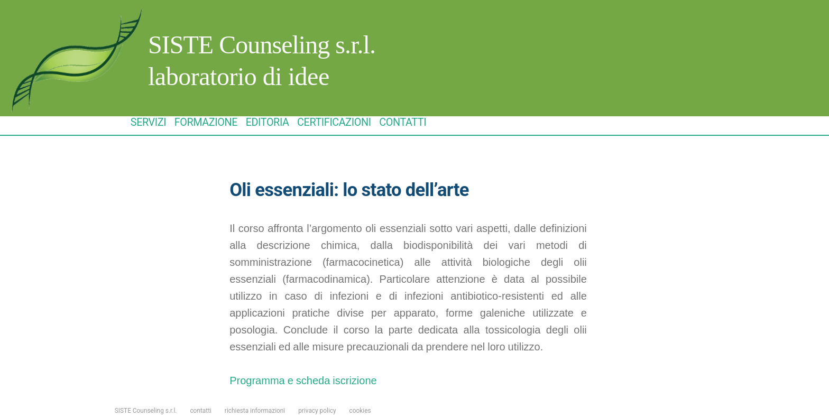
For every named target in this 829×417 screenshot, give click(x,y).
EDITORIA (267, 122)
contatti (200, 410)
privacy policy (317, 410)
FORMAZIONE (205, 122)
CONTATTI (402, 122)
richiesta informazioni (255, 410)
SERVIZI (148, 122)
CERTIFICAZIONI (334, 122)
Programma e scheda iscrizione (302, 380)
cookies (360, 410)
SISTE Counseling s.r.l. (261, 45)
